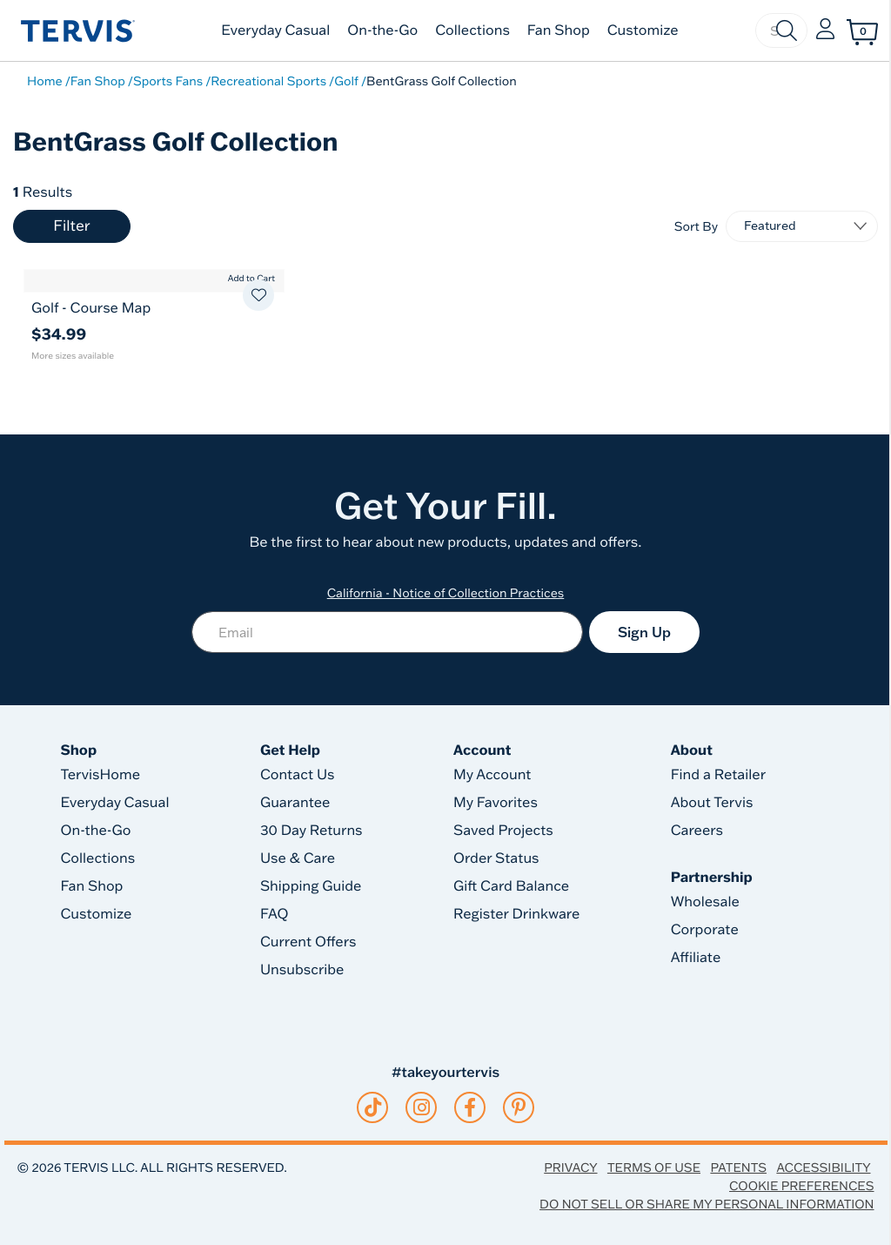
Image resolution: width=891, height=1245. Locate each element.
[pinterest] (519, 1107)
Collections (472, 30)
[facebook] (470, 1107)
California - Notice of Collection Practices (446, 593)
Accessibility (823, 1167)
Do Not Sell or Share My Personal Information (706, 1204)
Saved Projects (503, 830)
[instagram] (421, 1107)
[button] (825, 30)
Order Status (496, 858)
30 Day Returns (311, 830)
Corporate (705, 930)
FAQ (274, 914)
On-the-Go (382, 30)
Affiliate (696, 957)
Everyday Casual (275, 30)
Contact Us (297, 775)
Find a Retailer (718, 775)
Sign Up (644, 632)
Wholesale (705, 902)
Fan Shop (558, 30)
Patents (738, 1167)
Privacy (570, 1167)
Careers (697, 830)
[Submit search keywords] (786, 30)
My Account (492, 775)
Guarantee (295, 802)
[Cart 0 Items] (862, 32)
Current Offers (308, 942)
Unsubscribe (302, 970)
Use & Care (297, 858)
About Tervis (712, 802)
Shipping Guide (311, 886)
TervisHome (101, 775)
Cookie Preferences (801, 1186)
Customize (643, 30)
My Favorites (495, 802)
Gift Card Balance (511, 886)
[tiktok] (373, 1107)
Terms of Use (653, 1167)
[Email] (387, 632)
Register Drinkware (516, 914)
